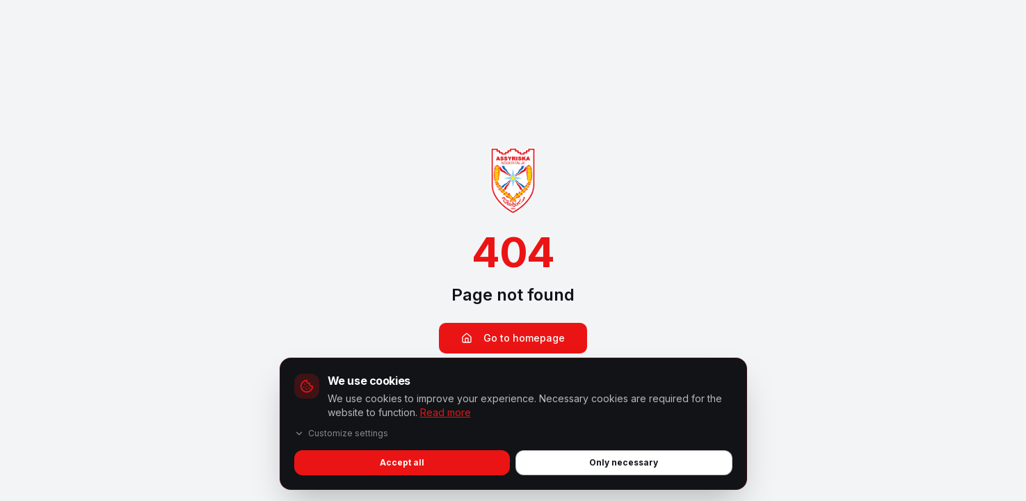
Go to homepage (513, 338)
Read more (445, 412)
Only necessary (623, 462)
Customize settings (341, 433)
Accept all (402, 462)
